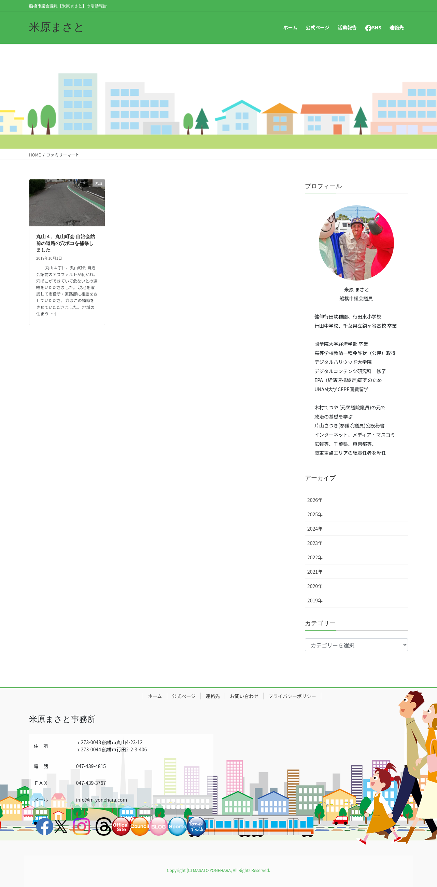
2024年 (315, 528)
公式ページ (184, 696)
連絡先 (213, 696)
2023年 (315, 543)
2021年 (315, 571)
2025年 (315, 514)
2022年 (315, 557)
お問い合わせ (244, 696)
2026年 (315, 499)
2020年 (315, 586)
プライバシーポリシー (292, 696)
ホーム (155, 696)
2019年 (315, 600)
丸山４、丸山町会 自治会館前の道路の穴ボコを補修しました (65, 243)
